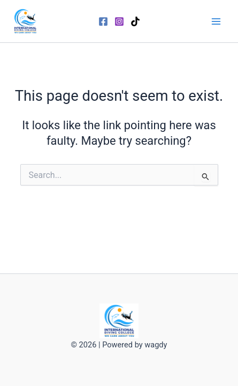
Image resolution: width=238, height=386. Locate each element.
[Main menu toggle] (216, 21)
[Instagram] (119, 21)
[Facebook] (103, 21)
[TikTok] (135, 21)
